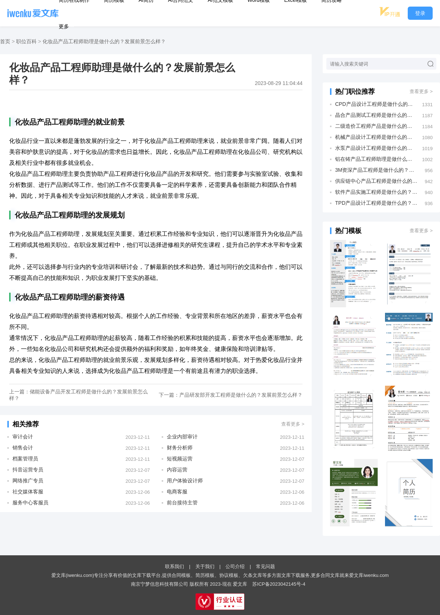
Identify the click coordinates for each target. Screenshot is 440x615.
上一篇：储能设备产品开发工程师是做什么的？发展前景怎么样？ (78, 395)
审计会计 (22, 437)
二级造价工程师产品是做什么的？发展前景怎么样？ (375, 126)
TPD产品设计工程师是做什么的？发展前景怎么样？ (376, 203)
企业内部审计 (182, 437)
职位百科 (26, 41)
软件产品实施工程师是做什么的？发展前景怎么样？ (376, 192)
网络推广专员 (27, 481)
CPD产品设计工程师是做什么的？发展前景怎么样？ (375, 104)
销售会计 (22, 448)
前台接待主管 (182, 502)
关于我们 (204, 566)
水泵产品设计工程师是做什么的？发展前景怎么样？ (375, 148)
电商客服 (177, 491)
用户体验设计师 (185, 481)
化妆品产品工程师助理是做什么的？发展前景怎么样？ (104, 41)
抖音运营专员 (27, 470)
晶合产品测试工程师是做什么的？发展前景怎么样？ (375, 115)
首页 (5, 41)
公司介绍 (235, 566)
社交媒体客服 (27, 491)
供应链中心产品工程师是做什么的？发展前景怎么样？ (376, 181)
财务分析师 (179, 448)
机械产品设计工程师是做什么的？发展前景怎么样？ (375, 137)
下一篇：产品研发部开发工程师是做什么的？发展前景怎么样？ (230, 395)
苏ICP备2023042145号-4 (278, 584)
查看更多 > (292, 424)
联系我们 (174, 566)
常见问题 (265, 566)
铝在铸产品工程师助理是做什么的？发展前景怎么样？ (375, 159)
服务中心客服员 (30, 502)
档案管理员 (25, 459)
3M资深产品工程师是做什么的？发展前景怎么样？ (376, 170)
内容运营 (177, 470)
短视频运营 (179, 459)
